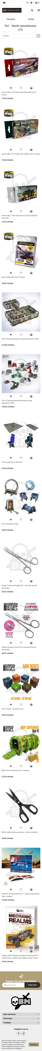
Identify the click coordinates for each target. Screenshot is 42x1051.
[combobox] (21, 36)
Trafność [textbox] (6, 36)
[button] (37, 3)
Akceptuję (33, 1045)
